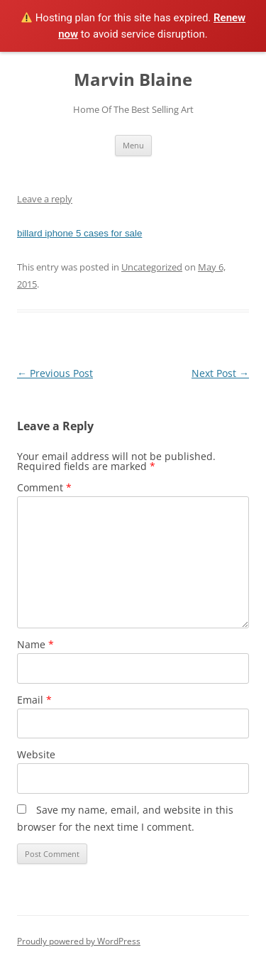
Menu (133, 145)
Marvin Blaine (133, 80)
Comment (44, 487)
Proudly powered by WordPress (78, 941)
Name (35, 644)
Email (34, 699)
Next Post (220, 373)
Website (36, 754)
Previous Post (55, 373)
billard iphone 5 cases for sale (79, 233)
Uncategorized (151, 267)
